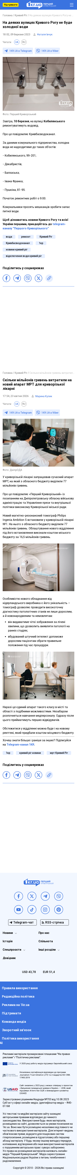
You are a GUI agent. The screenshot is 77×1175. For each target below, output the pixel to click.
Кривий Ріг (46, 236)
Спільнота (45, 941)
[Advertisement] (38, 328)
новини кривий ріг (16, 249)
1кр (41, 243)
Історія (7, 941)
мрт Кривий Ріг (59, 752)
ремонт (25, 236)
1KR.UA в (20, 51)
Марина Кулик (43, 396)
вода (9, 236)
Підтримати (10, 5)
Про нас (43, 933)
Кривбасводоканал (18, 243)
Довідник (9, 958)
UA (16, 42)
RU (23, 42)
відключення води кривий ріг (24, 256)
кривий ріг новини (30, 752)
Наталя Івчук (45, 34)
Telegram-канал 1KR (20, 744)
